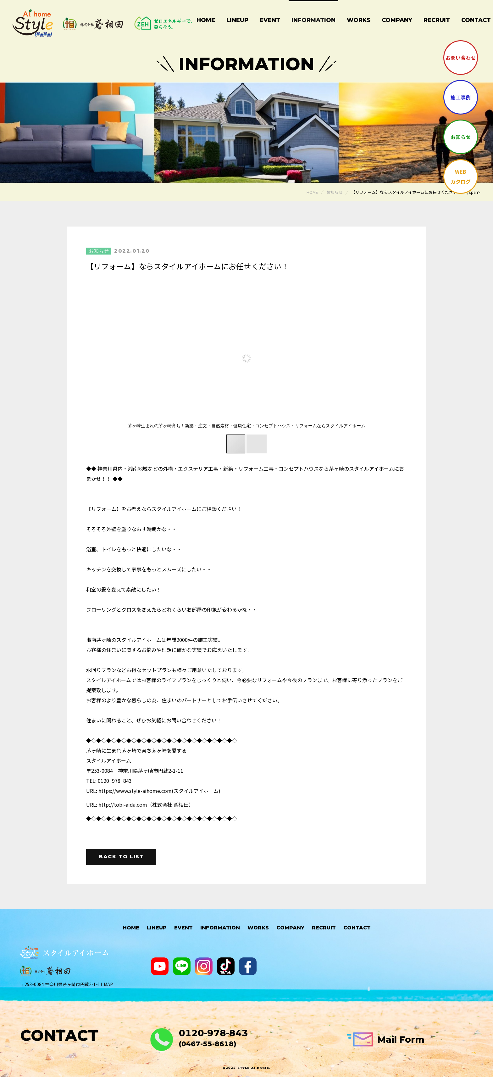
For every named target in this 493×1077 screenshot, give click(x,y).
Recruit (437, 20)
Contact (357, 928)
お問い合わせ (461, 57)
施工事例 (461, 97)
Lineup (237, 20)
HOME (131, 928)
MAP (108, 984)
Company (397, 20)
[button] (370, 358)
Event (270, 20)
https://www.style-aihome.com (135, 790)
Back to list (121, 857)
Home (206, 20)
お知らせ (461, 137)
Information (313, 20)
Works (358, 20)
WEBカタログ (461, 176)
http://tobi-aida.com (122, 804)
